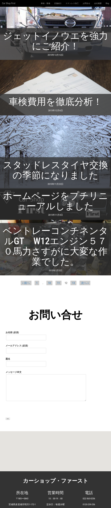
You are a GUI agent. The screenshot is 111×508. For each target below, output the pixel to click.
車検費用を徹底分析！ (55, 101)
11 (58, 283)
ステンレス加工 (72, 3)
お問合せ (86, 3)
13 (73, 283)
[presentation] (26, 411)
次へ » (85, 283)
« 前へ (26, 283)
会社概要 (98, 3)
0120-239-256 (89, 504)
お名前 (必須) (26, 335)
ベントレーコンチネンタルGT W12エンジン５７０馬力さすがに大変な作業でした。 (55, 246)
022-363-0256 (89, 498)
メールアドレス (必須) (26, 348)
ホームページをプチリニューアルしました (55, 201)
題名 (26, 361)
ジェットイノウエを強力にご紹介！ (55, 41)
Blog (107, 3)
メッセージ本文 (46, 387)
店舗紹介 (58, 3)
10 (49, 283)
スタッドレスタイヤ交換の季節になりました (55, 170)
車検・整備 (45, 3)
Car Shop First (8, 3)
